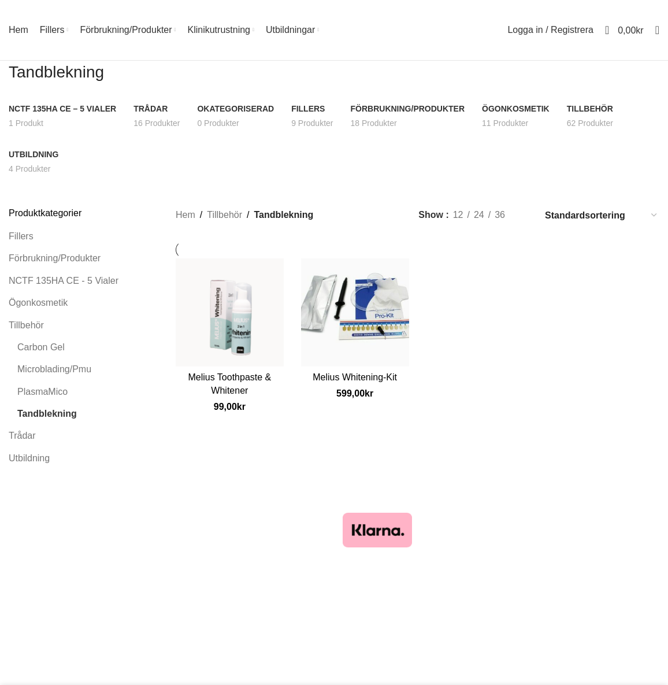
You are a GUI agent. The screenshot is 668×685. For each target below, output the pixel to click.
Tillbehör (26, 325)
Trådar (22, 435)
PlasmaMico (42, 392)
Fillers (21, 236)
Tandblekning (47, 414)
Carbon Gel (41, 347)
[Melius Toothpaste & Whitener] (230, 312)
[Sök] (657, 30)
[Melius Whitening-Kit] (355, 312)
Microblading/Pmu (54, 369)
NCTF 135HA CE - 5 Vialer (63, 281)
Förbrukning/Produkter (55, 258)
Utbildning (29, 458)
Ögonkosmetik (38, 303)
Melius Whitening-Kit (355, 377)
